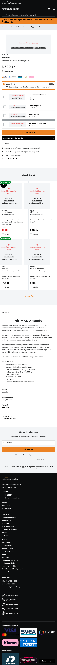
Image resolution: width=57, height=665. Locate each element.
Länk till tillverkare (13, 159)
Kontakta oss (7, 546)
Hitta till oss (6, 543)
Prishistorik (7, 71)
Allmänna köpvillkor (9, 518)
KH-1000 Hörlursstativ (37, 123)
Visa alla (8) (29, 296)
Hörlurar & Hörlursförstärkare (11, 27)
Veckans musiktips (8, 563)
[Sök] (28, 15)
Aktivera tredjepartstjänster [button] (17, 97)
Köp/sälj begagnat (9, 551)
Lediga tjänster (7, 549)
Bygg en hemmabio (9, 566)
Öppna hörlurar (37, 27)
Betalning (5, 523)
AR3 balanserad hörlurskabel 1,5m (40, 96)
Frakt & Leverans (8, 526)
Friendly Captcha (40, 459)
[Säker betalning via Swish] (46, 632)
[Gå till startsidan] (10, 9)
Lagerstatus (6, 521)
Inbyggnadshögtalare (10, 560)
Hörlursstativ (34, 114)
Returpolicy (6, 535)
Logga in (5, 554)
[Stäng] (54, 21)
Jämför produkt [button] (9, 419)
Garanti (4, 532)
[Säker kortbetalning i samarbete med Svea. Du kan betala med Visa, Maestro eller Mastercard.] (10, 632)
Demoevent (6, 557)
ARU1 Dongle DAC (35, 106)
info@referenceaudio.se (11, 498)
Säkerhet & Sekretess (9, 529)
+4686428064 (7, 495)
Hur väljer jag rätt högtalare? (12, 569)
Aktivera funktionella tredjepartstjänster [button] (28, 48)
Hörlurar (26, 27)
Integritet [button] (5, 572)
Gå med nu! (28, 449)
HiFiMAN (5, 408)
